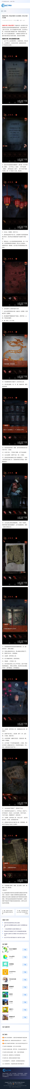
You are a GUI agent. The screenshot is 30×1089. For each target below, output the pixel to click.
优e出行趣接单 (13, 949)
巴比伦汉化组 (12, 979)
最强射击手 (12, 1016)
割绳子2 (11, 1009)
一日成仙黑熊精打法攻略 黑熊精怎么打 (12, 929)
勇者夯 (11, 994)
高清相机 (11, 964)
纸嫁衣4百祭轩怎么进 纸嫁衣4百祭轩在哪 (7, 912)
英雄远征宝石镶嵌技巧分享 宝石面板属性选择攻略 (15, 931)
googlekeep (12, 971)
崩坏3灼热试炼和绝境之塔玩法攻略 (12, 922)
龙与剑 (11, 1001)
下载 (25, 949)
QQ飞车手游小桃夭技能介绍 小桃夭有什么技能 (14, 937)
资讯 (5, 11)
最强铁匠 (11, 986)
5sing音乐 (11, 956)
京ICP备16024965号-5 (18, 1083)
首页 (2, 11)
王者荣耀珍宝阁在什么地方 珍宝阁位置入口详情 (22, 912)
